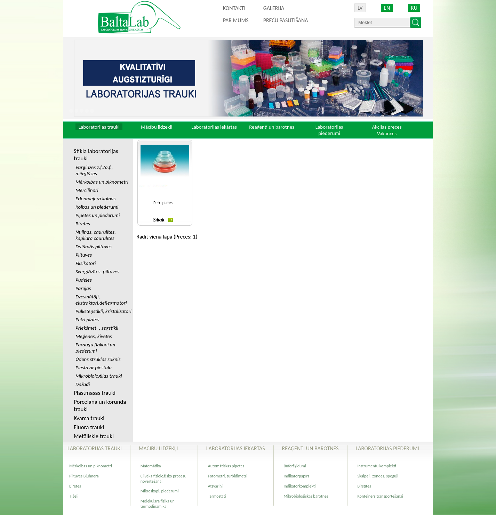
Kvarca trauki (89, 418)
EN (387, 8)
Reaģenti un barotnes (271, 127)
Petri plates (163, 202)
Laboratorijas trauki (99, 127)
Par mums (236, 20)
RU (414, 8)
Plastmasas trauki (94, 392)
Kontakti (234, 8)
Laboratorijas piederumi (329, 130)
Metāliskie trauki (94, 436)
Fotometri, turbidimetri (227, 476)
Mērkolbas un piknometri (90, 466)
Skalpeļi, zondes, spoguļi (378, 476)
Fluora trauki (89, 427)
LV (360, 8)
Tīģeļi (73, 496)
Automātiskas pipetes (226, 466)
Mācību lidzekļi (157, 127)
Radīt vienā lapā (154, 236)
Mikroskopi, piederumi (160, 491)
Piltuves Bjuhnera (84, 476)
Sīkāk (163, 220)
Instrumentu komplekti (377, 466)
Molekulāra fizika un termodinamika (158, 504)
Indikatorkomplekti (300, 486)
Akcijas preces (386, 127)
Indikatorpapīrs (296, 476)
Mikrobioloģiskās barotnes (306, 496)
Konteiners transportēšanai (380, 496)
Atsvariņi (215, 486)
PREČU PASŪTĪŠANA (285, 20)
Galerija (274, 8)
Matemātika (151, 466)
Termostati (217, 496)
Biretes (75, 486)
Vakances (387, 133)
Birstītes (364, 486)
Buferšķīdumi (295, 466)
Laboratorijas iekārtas (214, 127)
